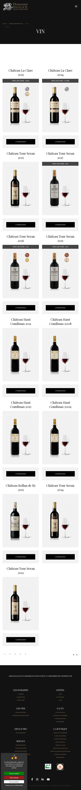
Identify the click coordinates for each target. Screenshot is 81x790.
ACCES (60, 700)
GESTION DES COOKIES (20, 748)
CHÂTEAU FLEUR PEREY (60, 754)
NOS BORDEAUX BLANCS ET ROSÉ (20, 715)
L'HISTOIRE (20, 694)
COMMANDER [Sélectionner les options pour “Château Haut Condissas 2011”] (20, 391)
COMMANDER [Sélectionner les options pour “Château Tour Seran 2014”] (60, 557)
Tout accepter (14, 773)
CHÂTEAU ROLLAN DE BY (60, 739)
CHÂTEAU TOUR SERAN (60, 736)
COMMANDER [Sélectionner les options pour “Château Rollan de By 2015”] (20, 557)
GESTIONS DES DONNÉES (21, 751)
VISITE (60, 694)
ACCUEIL (5, 23)
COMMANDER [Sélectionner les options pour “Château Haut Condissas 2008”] (60, 391)
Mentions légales (21, 745)
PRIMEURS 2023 (60, 757)
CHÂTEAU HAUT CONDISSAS (60, 732)
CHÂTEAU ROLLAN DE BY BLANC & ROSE (60, 751)
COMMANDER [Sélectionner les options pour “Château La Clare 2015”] (20, 142)
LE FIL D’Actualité (60, 712)
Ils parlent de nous (60, 718)
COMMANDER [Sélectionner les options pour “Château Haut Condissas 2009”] (60, 474)
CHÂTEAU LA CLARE (60, 745)
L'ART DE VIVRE (21, 700)
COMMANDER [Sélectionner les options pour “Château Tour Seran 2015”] (20, 225)
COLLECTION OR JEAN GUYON (60, 748)
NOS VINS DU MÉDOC (21, 712)
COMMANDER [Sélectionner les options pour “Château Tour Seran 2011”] (20, 640)
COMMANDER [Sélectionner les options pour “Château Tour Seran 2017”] (60, 225)
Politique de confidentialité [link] (14, 785)
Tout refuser (14, 778)
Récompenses (60, 721)
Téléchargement (21, 732)
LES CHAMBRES (60, 697)
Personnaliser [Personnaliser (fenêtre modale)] (14, 782)
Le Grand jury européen (60, 715)
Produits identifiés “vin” (16, 23)
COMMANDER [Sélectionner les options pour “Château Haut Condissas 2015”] (20, 474)
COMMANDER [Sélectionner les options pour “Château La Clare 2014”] (60, 142)
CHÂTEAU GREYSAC (60, 742)
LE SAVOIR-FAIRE (21, 697)
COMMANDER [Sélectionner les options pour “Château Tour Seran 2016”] (20, 308)
